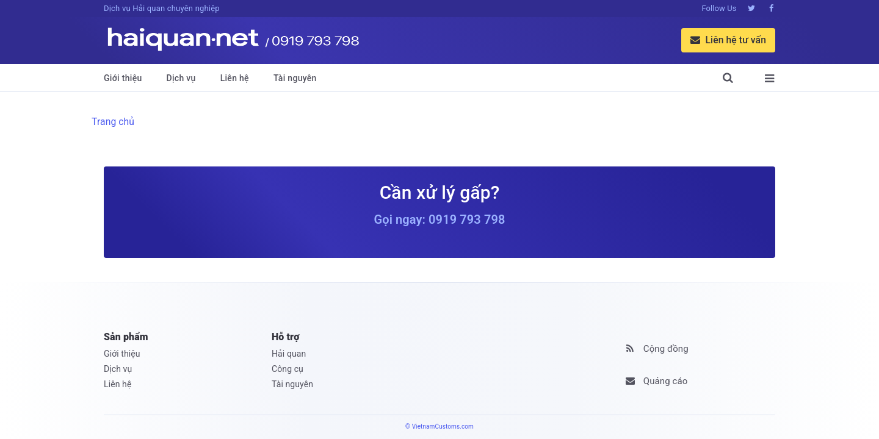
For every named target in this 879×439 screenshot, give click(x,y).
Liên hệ (234, 78)
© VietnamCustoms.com (439, 426)
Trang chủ (113, 121)
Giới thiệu (123, 78)
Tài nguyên (295, 78)
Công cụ (287, 369)
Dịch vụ (181, 78)
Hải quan (289, 354)
